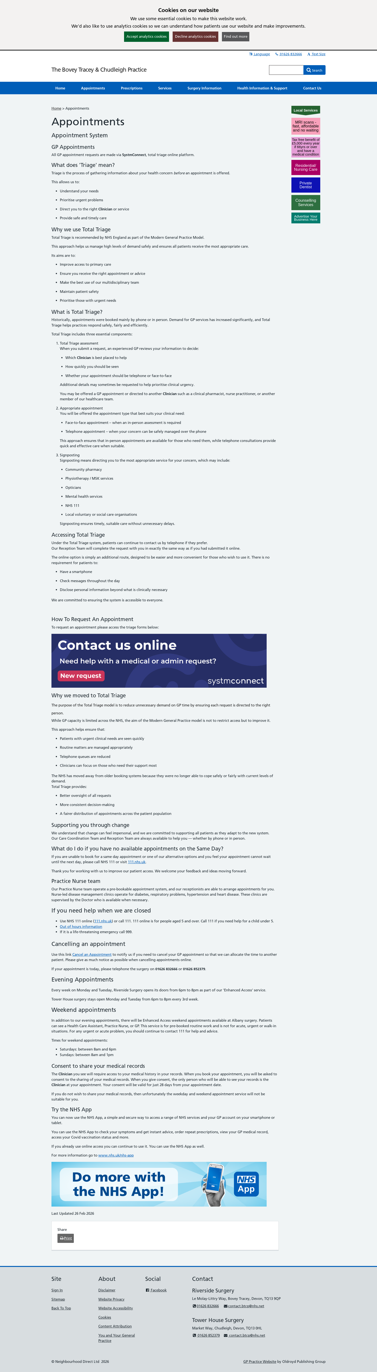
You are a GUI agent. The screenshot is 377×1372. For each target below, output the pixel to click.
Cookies (104, 1317)
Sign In (57, 1290)
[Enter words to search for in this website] (286, 70)
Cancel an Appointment (92, 954)
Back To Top (61, 1308)
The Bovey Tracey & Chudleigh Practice (98, 69)
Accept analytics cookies (146, 36)
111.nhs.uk (136, 862)
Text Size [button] (316, 54)
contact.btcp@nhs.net (243, 1306)
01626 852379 (206, 1335)
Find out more (235, 36)
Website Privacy (111, 1299)
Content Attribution (115, 1326)
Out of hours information (81, 926)
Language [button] (259, 54)
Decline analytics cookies (195, 36)
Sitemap (58, 1299)
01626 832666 (288, 54)
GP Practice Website (259, 1361)
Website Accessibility (115, 1308)
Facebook (156, 1290)
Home (56, 108)
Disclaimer (106, 1290)
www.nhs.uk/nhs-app (116, 1155)
